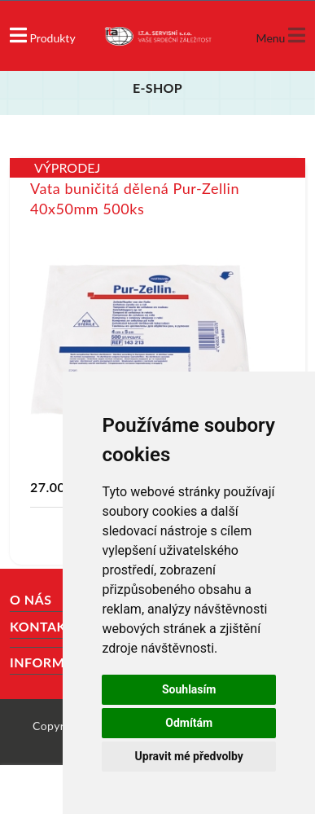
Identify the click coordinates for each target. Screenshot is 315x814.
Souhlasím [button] (189, 689)
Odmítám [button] (188, 722)
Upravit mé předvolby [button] (189, 756)
